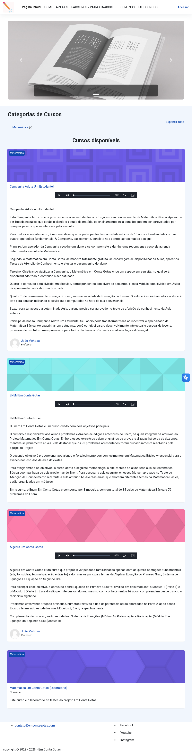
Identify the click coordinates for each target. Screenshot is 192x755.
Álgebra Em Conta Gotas (26, 547)
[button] (21, 60)
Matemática (20, 127)
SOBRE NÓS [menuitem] (127, 7)
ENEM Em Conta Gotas (25, 395)
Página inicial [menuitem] (31, 7)
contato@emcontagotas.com (35, 725)
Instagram (127, 740)
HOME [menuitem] (48, 7)
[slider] (91, 195)
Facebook (127, 725)
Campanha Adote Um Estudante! (32, 186)
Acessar (183, 7)
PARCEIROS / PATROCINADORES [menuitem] (93, 7)
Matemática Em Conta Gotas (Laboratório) (38, 688)
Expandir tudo (175, 122)
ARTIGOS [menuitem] (62, 7)
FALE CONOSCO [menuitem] (148, 7)
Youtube (126, 733)
